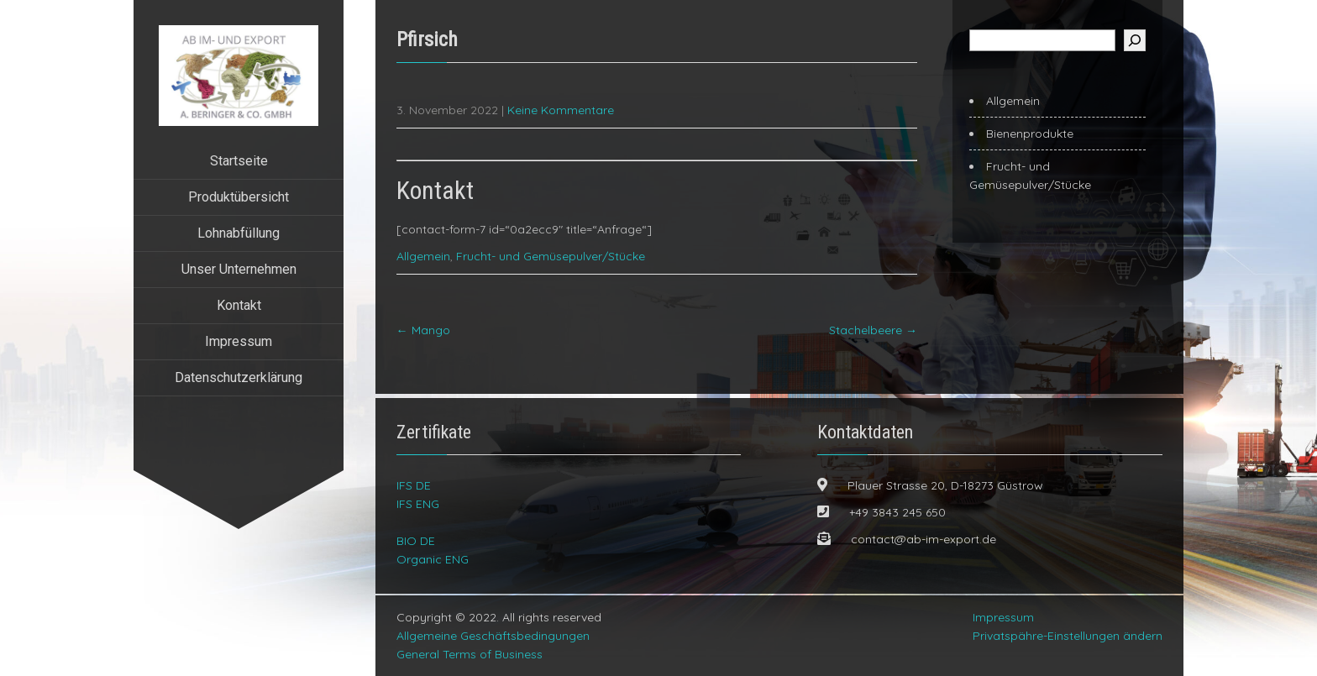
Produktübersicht (238, 197)
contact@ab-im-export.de (923, 539)
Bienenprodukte (1029, 133)
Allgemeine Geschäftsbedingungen (493, 635)
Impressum (238, 341)
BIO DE (415, 540)
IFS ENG (417, 503)
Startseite (239, 161)
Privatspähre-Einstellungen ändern (1067, 635)
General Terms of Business (469, 654)
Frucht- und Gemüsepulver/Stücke (550, 256)
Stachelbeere (873, 330)
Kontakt (239, 305)
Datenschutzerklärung (238, 377)
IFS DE (413, 485)
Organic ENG (432, 559)
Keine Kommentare (560, 110)
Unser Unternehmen (238, 269)
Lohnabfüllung (238, 233)
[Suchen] (1135, 40)
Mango (423, 330)
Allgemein (423, 256)
